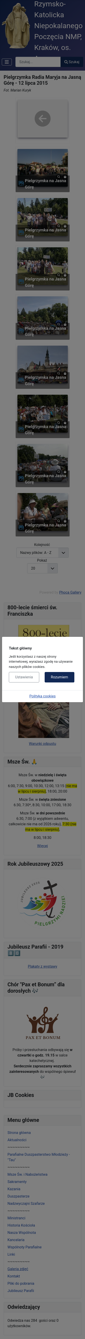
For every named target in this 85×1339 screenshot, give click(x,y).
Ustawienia (24, 677)
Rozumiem (59, 677)
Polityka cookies (42, 696)
